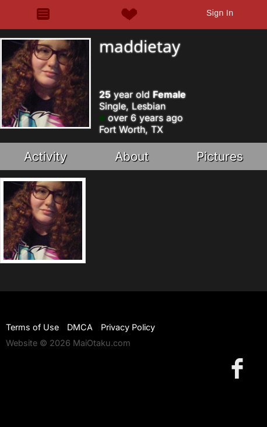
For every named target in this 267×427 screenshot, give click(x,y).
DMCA (80, 327)
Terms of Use (32, 327)
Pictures (219, 156)
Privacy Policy (128, 327)
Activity (45, 156)
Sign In (219, 12)
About (132, 156)
